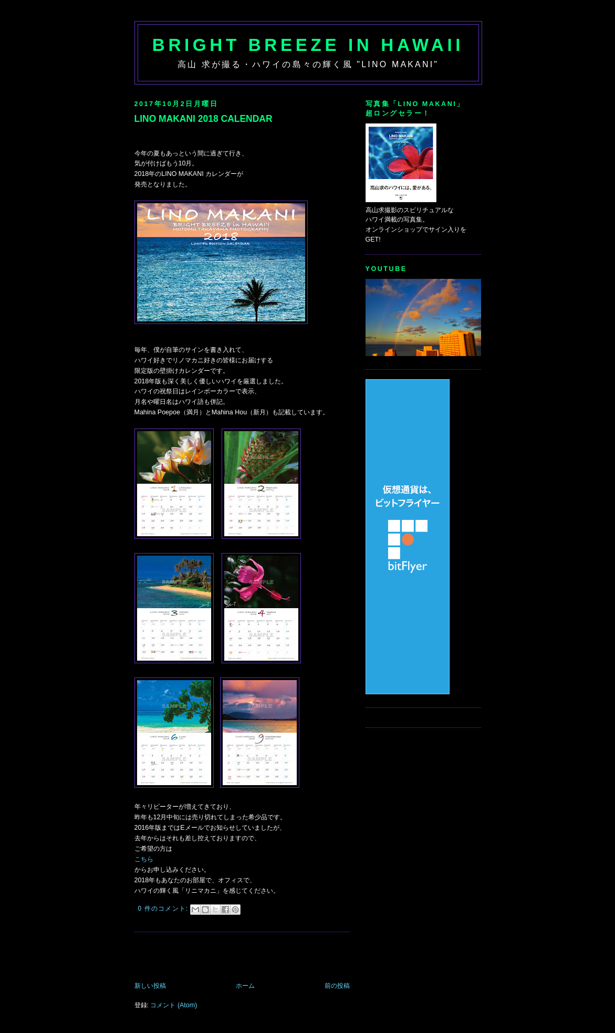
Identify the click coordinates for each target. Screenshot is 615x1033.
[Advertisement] (257, 958)
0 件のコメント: (164, 908)
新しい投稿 (150, 985)
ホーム (245, 985)
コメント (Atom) (173, 1005)
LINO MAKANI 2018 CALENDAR (203, 118)
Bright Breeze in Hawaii (308, 45)
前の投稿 (337, 985)
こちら (143, 859)
